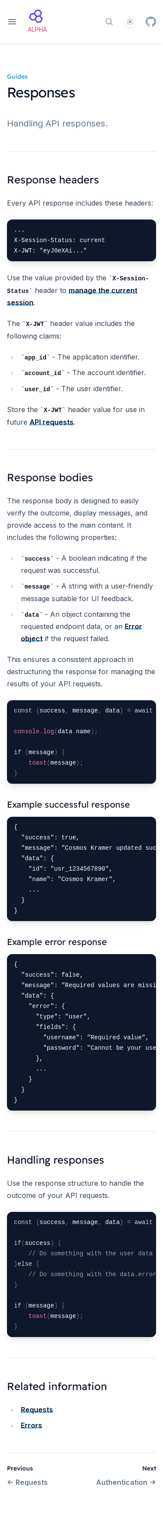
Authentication (126, 1482)
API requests (51, 422)
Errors (31, 1425)
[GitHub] (151, 22)
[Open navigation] (12, 22)
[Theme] (130, 22)
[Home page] (37, 22)
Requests (37, 1409)
